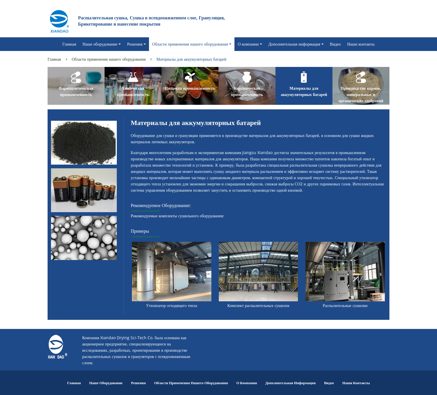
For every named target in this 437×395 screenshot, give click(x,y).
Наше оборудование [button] (100, 44)
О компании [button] (248, 44)
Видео (335, 44)
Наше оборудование (105, 382)
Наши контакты (361, 44)
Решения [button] (134, 44)
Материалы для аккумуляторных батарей (304, 91)
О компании (246, 382)
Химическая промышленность (133, 91)
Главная (69, 44)
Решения (138, 382)
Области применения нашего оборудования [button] (190, 44)
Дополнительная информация (291, 382)
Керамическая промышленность (247, 91)
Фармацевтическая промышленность (76, 91)
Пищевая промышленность (190, 88)
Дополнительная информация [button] (294, 44)
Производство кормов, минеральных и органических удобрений (360, 94)
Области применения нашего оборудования (109, 59)
